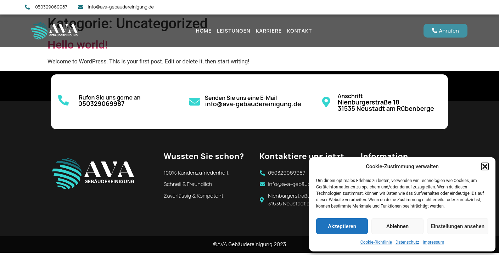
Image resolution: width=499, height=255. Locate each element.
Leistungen (234, 30)
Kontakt (299, 30)
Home (204, 30)
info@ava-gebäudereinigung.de (253, 104)
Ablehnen (397, 226)
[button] (484, 166)
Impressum (433, 242)
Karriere (269, 30)
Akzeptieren (342, 226)
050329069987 (101, 103)
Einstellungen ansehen (457, 226)
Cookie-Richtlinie (376, 242)
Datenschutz (407, 242)
